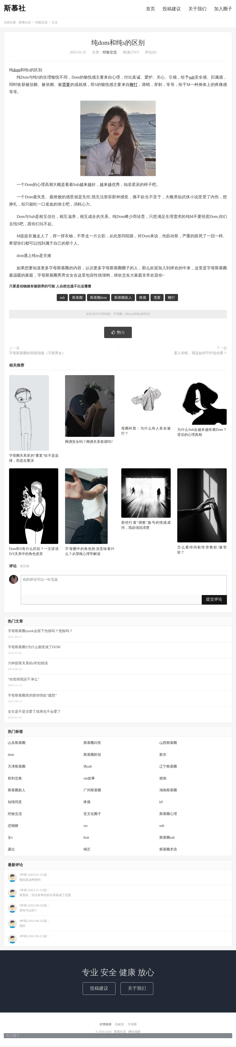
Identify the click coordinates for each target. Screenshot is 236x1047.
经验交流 (41, 24)
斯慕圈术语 (168, 851)
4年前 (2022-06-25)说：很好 (29, 925)
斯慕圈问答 (92, 744)
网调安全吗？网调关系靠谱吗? (88, 443)
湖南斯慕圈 (168, 791)
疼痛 (142, 299)
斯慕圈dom (98, 299)
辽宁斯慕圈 (168, 768)
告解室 (119, 1025)
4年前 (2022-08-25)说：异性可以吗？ (29, 909)
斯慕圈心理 (168, 815)
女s (10, 839)
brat (86, 839)
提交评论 (214, 601)
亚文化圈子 (92, 815)
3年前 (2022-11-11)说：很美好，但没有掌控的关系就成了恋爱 (39, 894)
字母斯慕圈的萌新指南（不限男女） (37, 354)
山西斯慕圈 (168, 744)
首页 (150, 9)
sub (191, 79)
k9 (161, 803)
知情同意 (15, 803)
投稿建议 (172, 9)
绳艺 (87, 851)
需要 (66, 86)
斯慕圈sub (167, 839)
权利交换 (15, 779)
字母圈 (117, 315)
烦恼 (162, 779)
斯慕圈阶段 (92, 756)
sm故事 (89, 779)
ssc (85, 827)
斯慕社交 (25, 24)
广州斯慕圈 (92, 791)
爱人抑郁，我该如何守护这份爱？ (200, 354)
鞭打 (134, 86)
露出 (11, 851)
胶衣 (162, 756)
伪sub (87, 768)
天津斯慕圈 (16, 768)
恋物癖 (13, 827)
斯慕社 (15, 9)
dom (16, 71)
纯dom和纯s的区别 (118, 44)
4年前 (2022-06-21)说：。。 (29, 940)
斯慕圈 (77, 299)
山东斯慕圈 (16, 744)
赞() (118, 334)
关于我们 (197, 9)
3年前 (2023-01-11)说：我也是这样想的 (29, 879)
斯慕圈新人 (123, 299)
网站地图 (134, 1033)
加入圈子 (223, 9)
